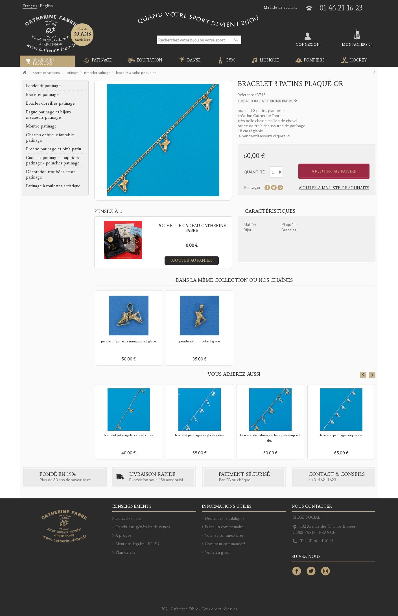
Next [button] (372, 375)
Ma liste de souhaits (280, 7)
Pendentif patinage (43, 85)
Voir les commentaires (224, 535)
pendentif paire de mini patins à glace (128, 341)
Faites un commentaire (224, 527)
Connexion (308, 44)
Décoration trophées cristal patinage (51, 174)
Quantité (254, 172)
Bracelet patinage (42, 94)
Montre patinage (41, 126)
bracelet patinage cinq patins (341, 435)
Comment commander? (225, 544)
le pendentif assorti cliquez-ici (264, 135)
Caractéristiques (270, 211)
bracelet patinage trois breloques (128, 435)
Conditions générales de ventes (142, 527)
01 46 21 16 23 (341, 7)
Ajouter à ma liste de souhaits (334, 188)
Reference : (247, 95)
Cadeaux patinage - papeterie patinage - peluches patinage (53, 160)
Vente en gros (217, 552)
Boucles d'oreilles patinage (50, 103)
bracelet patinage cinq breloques (199, 435)
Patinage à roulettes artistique (53, 185)
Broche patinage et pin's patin (53, 148)
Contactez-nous (128, 518)
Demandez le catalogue (224, 518)
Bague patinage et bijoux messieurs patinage (48, 114)
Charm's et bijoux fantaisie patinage (50, 137)
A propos (123, 535)
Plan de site (125, 552)
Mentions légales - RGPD (137, 544)
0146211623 (325, 479)
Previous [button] (363, 375)
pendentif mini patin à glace (199, 341)
